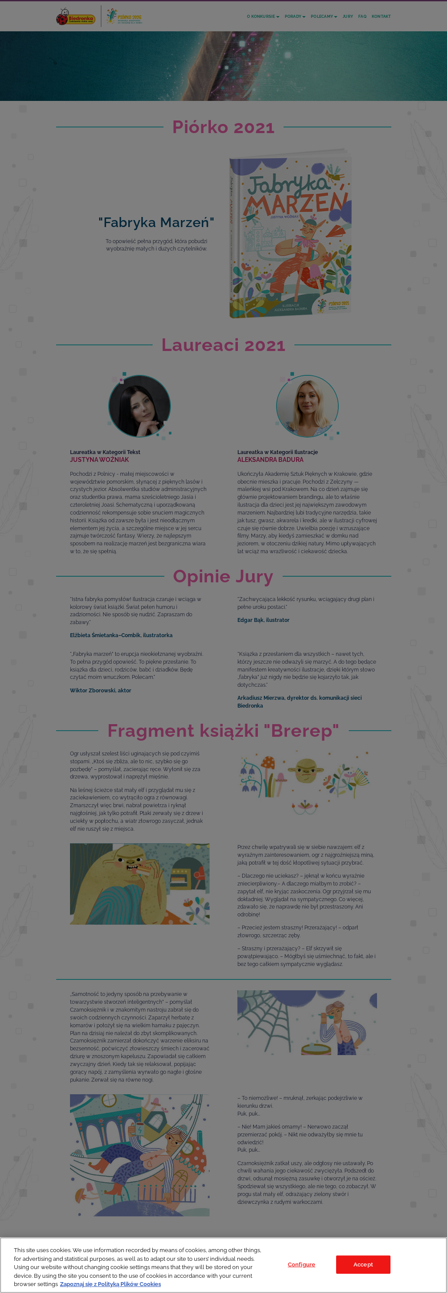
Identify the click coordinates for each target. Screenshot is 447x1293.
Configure (301, 1264)
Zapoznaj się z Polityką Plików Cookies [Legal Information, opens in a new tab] (110, 1284)
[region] (223, 1265)
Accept (363, 1264)
